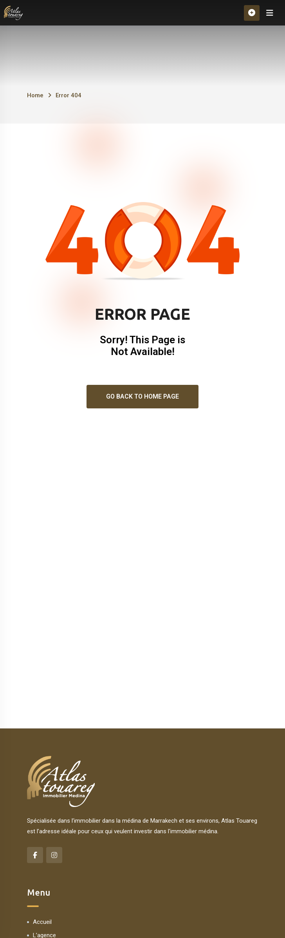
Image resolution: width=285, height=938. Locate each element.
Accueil (42, 921)
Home (35, 95)
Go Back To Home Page (142, 396)
